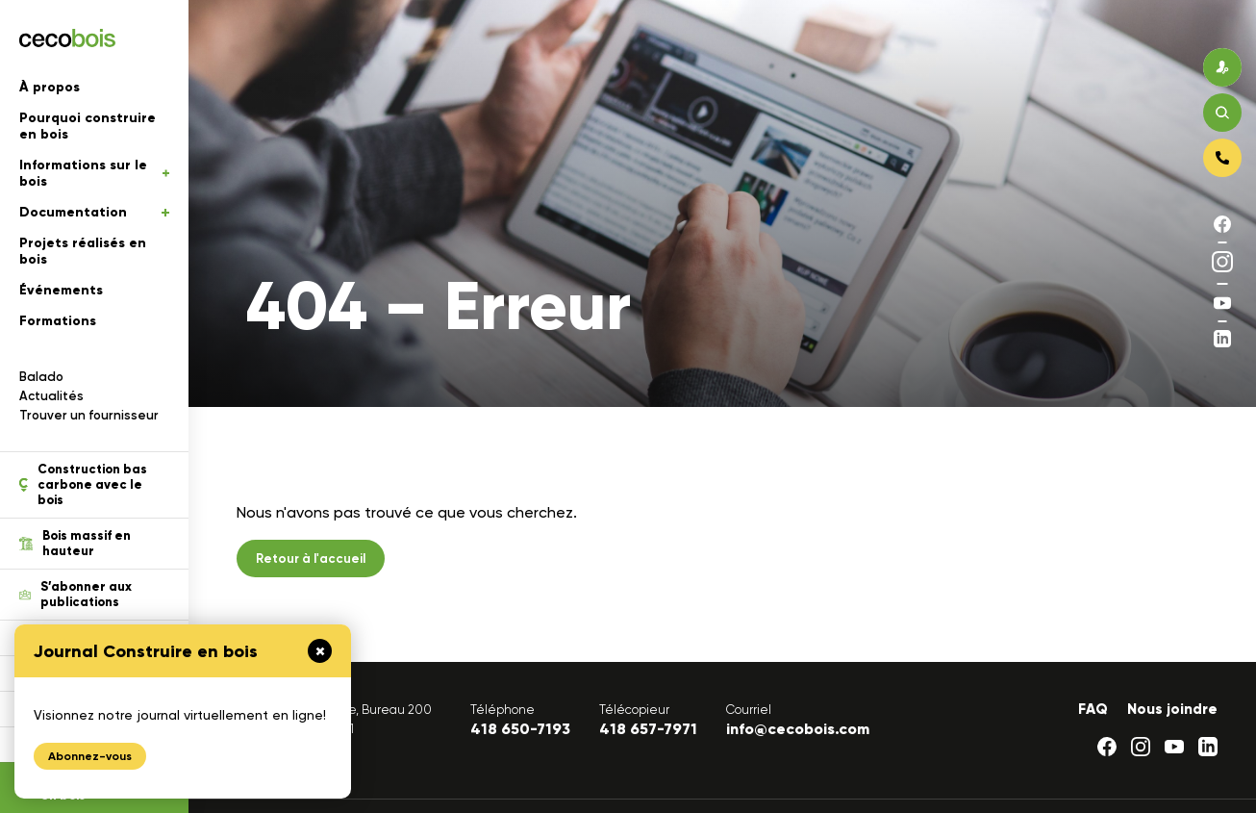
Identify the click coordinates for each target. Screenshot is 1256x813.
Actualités (51, 396)
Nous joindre (1172, 709)
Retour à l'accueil (310, 558)
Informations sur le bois (94, 173)
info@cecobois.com (797, 729)
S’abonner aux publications (75, 594)
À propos (49, 87)
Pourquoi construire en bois (87, 126)
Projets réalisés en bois (82, 251)
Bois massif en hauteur (75, 543)
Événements (61, 290)
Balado (41, 376)
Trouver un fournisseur (89, 415)
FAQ (1093, 709)
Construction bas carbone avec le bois (83, 485)
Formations (57, 321)
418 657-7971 (648, 729)
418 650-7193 (520, 729)
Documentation (94, 212)
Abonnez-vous (90, 756)
